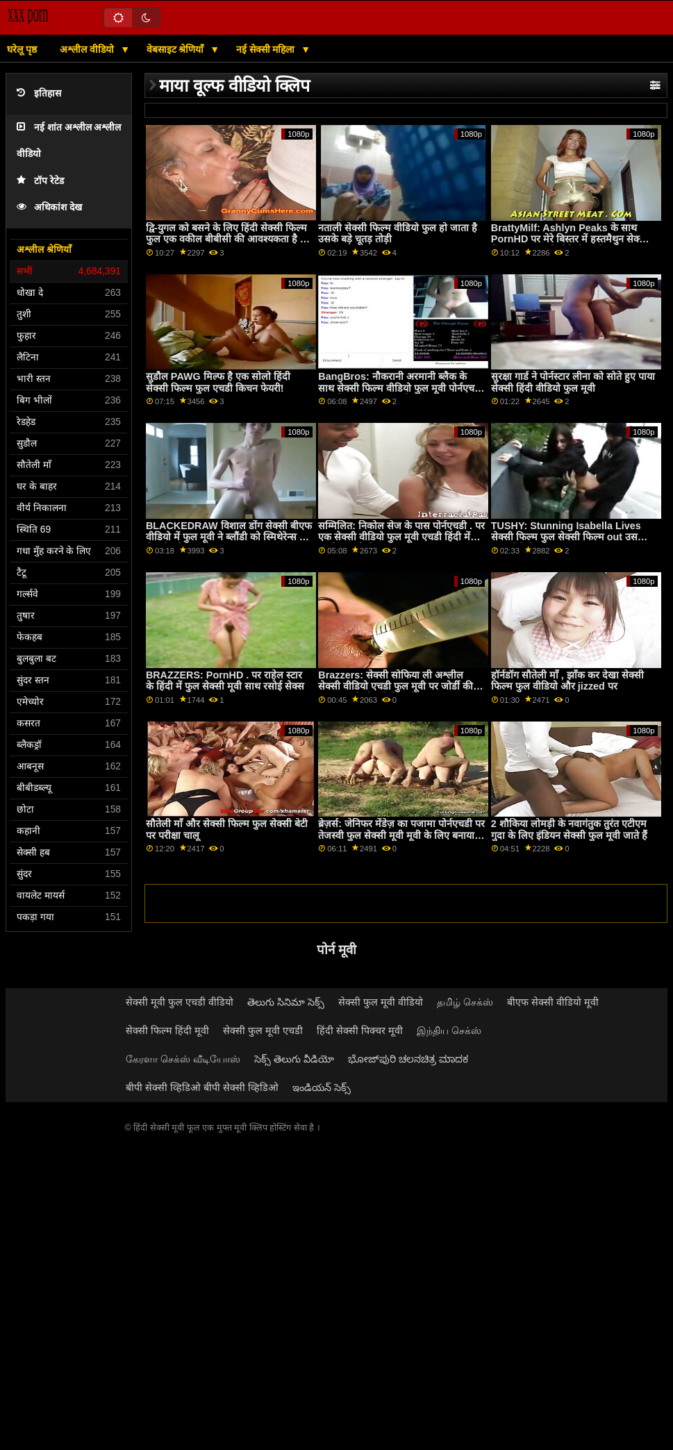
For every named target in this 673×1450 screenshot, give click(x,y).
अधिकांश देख (49, 207)
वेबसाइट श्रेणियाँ (177, 49)
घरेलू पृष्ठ (22, 49)
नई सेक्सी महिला (267, 49)
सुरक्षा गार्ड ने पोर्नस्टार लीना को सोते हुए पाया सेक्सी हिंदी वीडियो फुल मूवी (573, 382)
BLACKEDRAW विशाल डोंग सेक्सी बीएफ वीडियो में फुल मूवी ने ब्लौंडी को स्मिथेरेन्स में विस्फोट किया (229, 537)
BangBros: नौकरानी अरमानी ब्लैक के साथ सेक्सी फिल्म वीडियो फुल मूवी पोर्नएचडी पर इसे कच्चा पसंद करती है (400, 388)
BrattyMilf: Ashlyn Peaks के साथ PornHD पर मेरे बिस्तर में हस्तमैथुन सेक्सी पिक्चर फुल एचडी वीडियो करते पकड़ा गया (570, 239)
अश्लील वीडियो (88, 49)
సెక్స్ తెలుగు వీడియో (294, 1059)
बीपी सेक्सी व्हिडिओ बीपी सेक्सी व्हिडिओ (202, 1087)
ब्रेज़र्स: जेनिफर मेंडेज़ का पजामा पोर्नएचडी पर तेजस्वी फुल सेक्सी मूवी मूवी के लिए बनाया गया (401, 835)
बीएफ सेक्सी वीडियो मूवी (553, 1002)
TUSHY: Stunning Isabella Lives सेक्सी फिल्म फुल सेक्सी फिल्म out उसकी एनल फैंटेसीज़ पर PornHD (569, 537)
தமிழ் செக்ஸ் (465, 1002)
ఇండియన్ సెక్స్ (321, 1087)
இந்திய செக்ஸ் (449, 1030)
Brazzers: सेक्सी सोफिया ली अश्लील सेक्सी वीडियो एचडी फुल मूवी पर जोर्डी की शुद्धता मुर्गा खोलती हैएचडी (395, 686)
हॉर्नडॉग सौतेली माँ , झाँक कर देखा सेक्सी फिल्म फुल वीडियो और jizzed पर (567, 680)
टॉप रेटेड (40, 181)
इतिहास (39, 93)
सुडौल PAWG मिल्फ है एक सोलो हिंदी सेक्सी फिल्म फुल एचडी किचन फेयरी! (218, 382)
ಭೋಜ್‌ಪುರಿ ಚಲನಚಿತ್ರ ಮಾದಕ (408, 1059)
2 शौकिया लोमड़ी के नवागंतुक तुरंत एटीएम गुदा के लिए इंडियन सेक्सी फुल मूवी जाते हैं (569, 829)
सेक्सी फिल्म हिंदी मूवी (167, 1030)
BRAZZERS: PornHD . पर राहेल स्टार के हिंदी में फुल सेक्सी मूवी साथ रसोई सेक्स (225, 680)
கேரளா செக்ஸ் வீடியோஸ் (183, 1059)
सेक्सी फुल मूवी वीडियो (380, 1002)
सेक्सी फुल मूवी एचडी (263, 1030)
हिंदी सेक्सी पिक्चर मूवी (360, 1030)
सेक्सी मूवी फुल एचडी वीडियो (179, 1002)
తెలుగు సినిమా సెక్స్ (285, 1002)
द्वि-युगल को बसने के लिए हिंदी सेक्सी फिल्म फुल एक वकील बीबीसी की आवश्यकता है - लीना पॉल (226, 239)
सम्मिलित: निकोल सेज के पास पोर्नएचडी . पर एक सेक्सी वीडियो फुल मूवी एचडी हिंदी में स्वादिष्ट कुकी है (401, 537)
